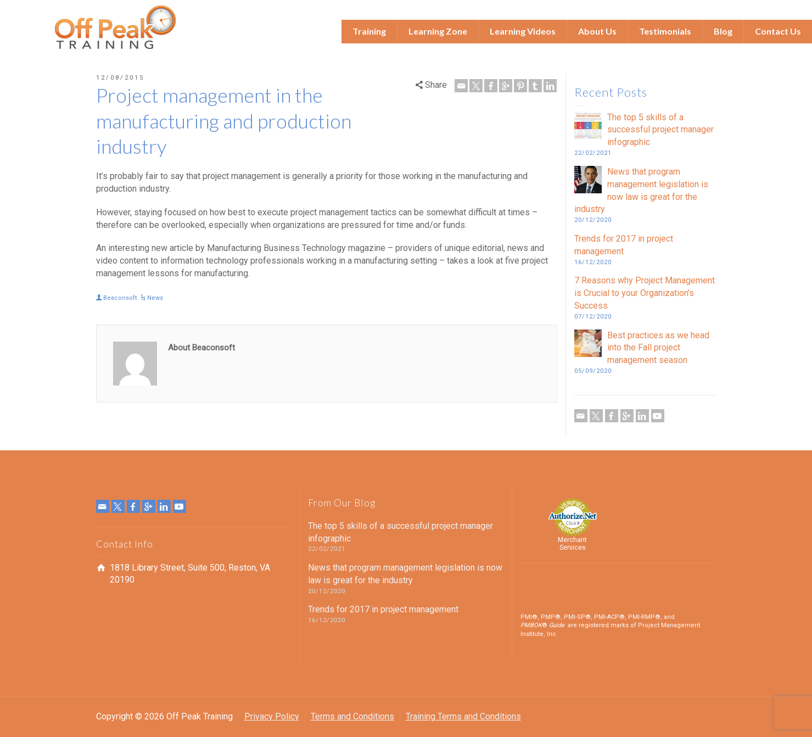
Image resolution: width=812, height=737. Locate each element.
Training (369, 31)
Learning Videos (523, 31)
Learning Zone (437, 31)
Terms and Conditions (352, 716)
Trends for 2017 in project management (383, 609)
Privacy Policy (271, 716)
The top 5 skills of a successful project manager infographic (660, 130)
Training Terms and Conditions (463, 716)
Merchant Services (572, 543)
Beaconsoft (120, 298)
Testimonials (665, 31)
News (155, 298)
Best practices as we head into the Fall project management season (658, 348)
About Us (597, 31)
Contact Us (778, 31)
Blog (723, 31)
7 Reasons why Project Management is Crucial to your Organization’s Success (644, 293)
